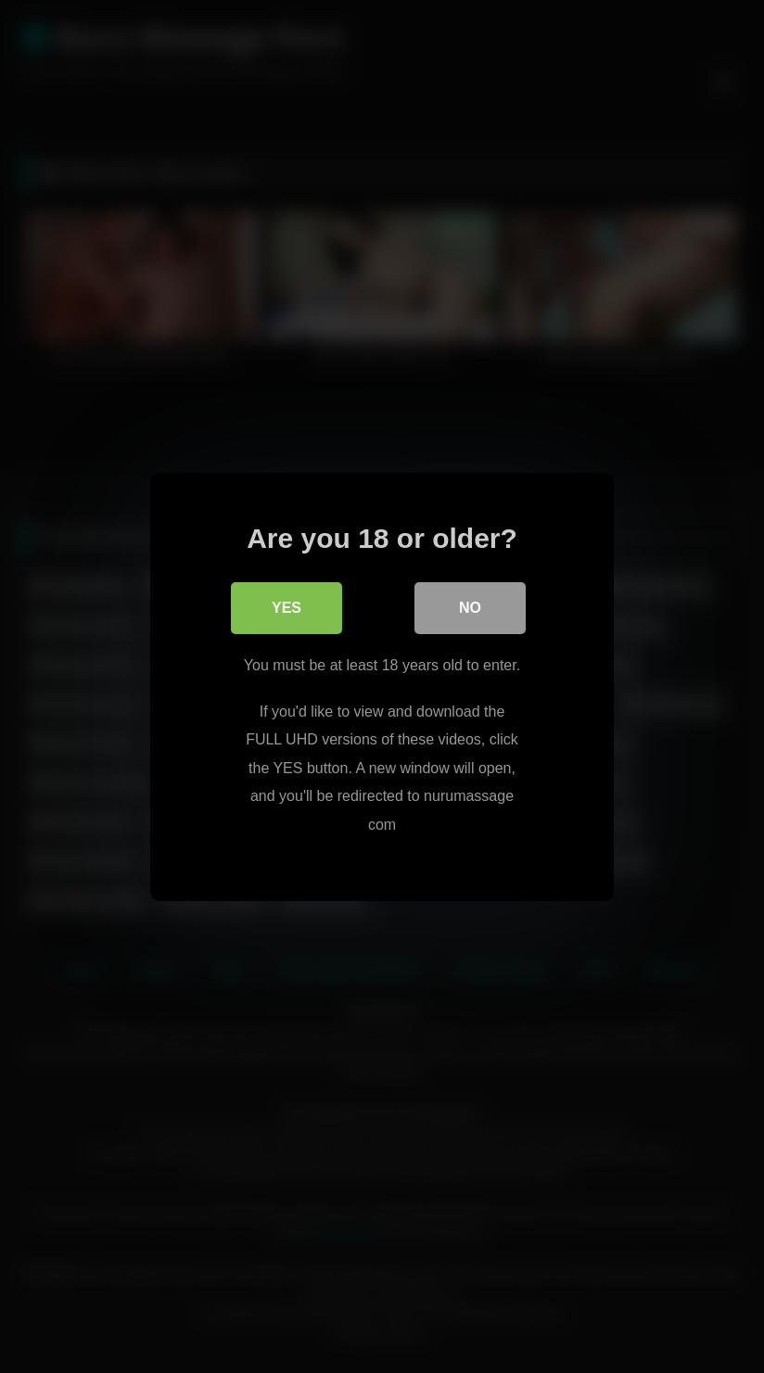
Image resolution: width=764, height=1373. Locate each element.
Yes (286, 608)
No (470, 608)
